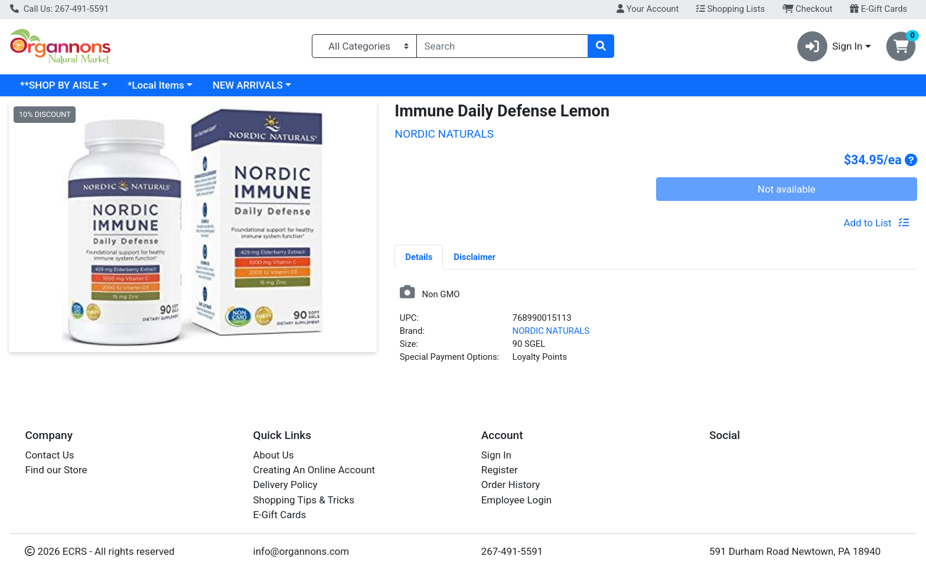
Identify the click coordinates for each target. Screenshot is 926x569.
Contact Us (49, 455)
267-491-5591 (512, 551)
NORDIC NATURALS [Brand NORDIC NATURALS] (551, 331)
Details (418, 257)
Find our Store (56, 470)
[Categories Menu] (364, 46)
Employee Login (516, 500)
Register (499, 470)
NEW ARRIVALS (248, 85)
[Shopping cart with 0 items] (901, 46)
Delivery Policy (285, 484)
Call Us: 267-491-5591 (59, 9)
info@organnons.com (301, 551)
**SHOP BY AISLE (59, 85)
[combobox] (502, 46)
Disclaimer (474, 257)
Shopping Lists (730, 9)
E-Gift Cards (878, 9)
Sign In (496, 455)
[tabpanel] (655, 328)
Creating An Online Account (314, 470)
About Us (273, 455)
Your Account (648, 9)
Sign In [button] (830, 46)
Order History (510, 484)
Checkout (807, 9)
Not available (787, 189)
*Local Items (156, 85)
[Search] (502, 46)
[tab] (418, 256)
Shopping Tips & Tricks (304, 500)
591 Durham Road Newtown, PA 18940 (795, 551)
